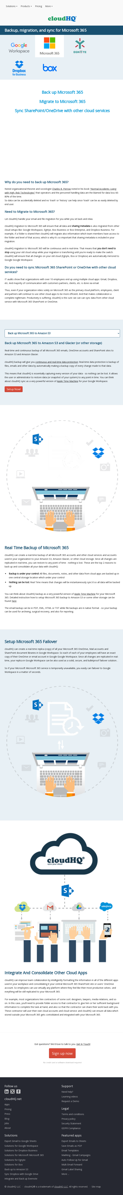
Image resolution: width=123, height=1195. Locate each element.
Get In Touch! (83, 1044)
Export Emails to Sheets (74, 1141)
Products (25, 6)
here (14, 600)
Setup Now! (13, 389)
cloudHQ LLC (61, 1186)
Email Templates (70, 1150)
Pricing (38, 6)
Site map (96, 1186)
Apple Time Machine (67, 381)
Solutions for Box (13, 1164)
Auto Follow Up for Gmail (75, 1159)
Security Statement (71, 1123)
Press (7, 1113)
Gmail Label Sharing (72, 1169)
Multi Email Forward (72, 1164)
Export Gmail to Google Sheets (20, 1141)
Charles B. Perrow (61, 188)
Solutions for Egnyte (14, 1159)
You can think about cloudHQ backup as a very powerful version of (62, 570)
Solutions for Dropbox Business (20, 1150)
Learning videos (70, 1096)
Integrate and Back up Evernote (20, 1178)
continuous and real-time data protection (56, 361)
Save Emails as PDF (72, 1145)
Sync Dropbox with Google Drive (21, 1173)
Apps (7, 1104)
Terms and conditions (73, 1114)
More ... (65, 1173)
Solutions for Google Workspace (21, 1145)
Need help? (67, 1091)
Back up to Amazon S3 (16, 1169)
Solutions (11, 6)
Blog (6, 1118)
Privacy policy (68, 1118)
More (48, 6)
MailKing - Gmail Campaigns (76, 1155)
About (7, 1127)
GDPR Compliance (71, 1128)
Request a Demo (70, 1101)
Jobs (6, 1123)
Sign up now (62, 1053)
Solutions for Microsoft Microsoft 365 (24, 1155)
